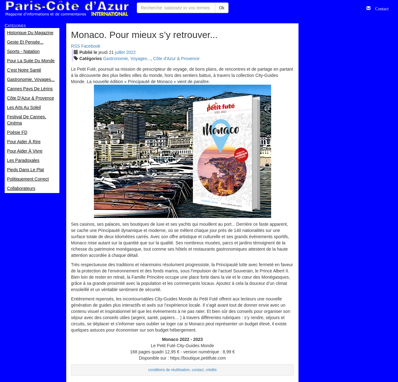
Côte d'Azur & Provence (176, 58)
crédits (211, 370)
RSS (75, 46)
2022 (131, 52)
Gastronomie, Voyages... (126, 58)
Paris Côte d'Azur (67, 8)
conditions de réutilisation (169, 370)
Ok (221, 7)
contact (198, 370)
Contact (380, 8)
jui (120, 52)
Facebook (90, 46)
